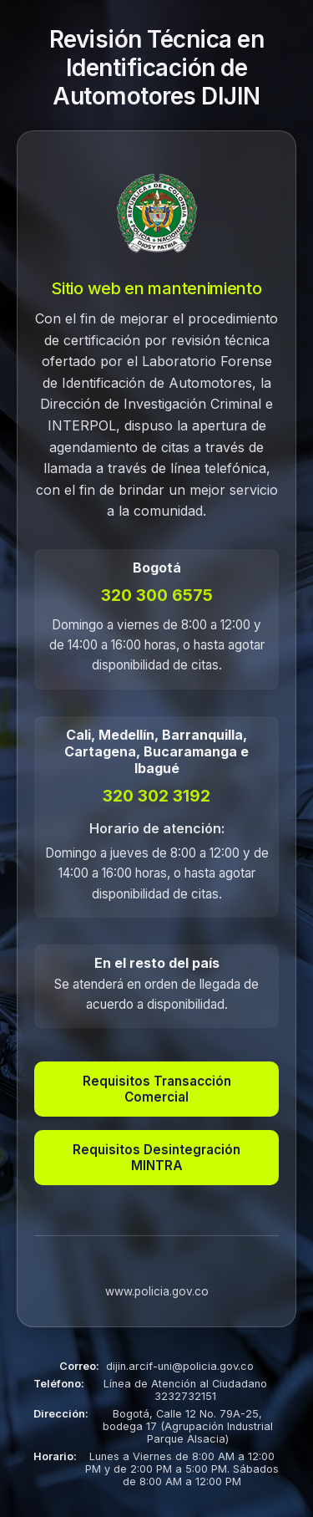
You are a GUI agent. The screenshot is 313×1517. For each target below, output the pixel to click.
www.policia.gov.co (157, 1291)
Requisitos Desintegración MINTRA (156, 1157)
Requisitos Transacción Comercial (157, 1089)
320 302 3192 (156, 796)
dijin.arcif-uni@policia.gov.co (180, 1366)
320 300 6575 (157, 595)
